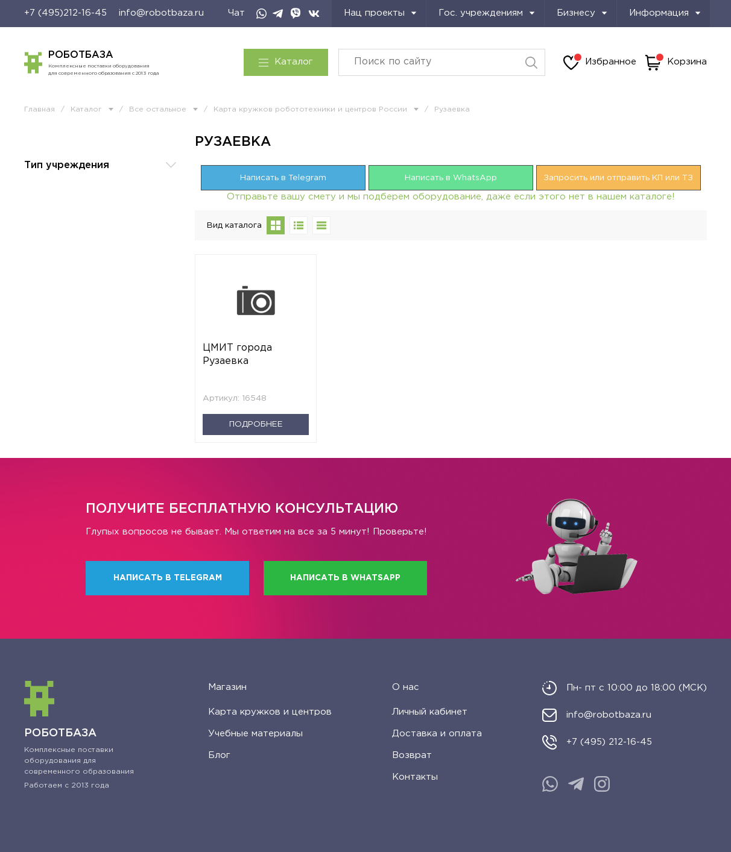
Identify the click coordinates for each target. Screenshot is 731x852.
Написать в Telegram (283, 177)
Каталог (286, 62)
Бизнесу (582, 13)
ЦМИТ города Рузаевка (237, 354)
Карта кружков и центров (270, 712)
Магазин (227, 687)
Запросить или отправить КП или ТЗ (618, 177)
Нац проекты (380, 13)
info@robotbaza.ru (161, 13)
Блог (219, 755)
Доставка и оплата (437, 734)
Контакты (415, 777)
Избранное (599, 62)
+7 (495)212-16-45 (65, 13)
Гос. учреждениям (486, 13)
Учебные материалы (255, 734)
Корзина (676, 62)
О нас (405, 687)
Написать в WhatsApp (451, 177)
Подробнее (256, 424)
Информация (665, 13)
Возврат (412, 755)
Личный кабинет (429, 712)
